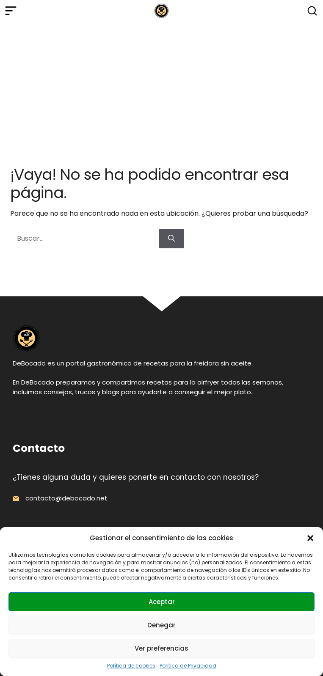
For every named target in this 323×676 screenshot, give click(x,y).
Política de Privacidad (188, 665)
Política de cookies (131, 665)
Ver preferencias (161, 648)
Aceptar (162, 601)
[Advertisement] (161, 85)
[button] (310, 538)
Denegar (161, 625)
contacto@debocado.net (66, 498)
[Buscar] (171, 238)
